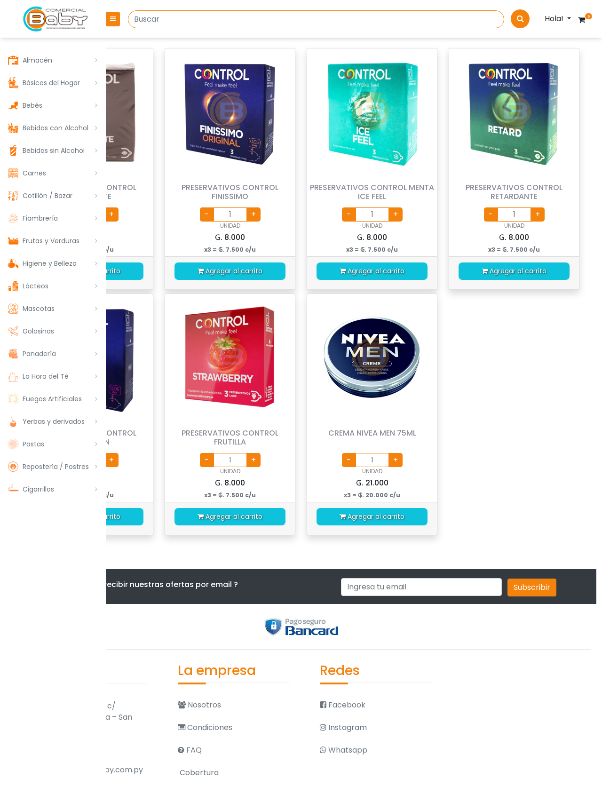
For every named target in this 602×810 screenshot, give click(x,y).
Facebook (396, 704)
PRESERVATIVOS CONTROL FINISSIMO (296, 192)
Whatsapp (396, 749)
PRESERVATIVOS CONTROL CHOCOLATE (180, 192)
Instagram (396, 726)
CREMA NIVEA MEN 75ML (412, 433)
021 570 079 (164, 798)
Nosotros (279, 704)
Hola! (555, 18)
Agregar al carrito (180, 271)
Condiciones (284, 726)
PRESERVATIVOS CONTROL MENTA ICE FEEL (411, 192)
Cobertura (277, 771)
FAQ (269, 749)
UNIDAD (180, 226)
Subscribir (558, 587)
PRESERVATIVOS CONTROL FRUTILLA (296, 437)
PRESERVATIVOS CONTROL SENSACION (180, 437)
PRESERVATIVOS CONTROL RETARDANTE (527, 192)
